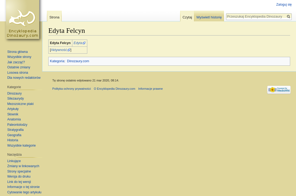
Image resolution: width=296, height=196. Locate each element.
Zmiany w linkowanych (23, 166)
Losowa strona (17, 73)
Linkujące (14, 161)
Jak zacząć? (16, 62)
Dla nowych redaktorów (24, 78)
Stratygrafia (15, 130)
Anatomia (14, 119)
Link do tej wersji (19, 182)
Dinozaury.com (78, 61)
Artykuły (13, 109)
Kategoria (57, 61)
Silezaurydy (15, 98)
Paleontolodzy (17, 125)
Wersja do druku (18, 176)
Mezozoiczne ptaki (20, 104)
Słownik (12, 114)
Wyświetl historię (209, 17)
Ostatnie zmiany (18, 67)
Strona (54, 17)
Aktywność (59, 50)
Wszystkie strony (19, 57)
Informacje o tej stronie (23, 187)
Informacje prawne (150, 88)
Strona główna (17, 52)
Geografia (14, 135)
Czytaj (187, 17)
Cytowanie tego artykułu (24, 192)
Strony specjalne (19, 171)
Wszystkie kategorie (21, 145)
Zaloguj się (284, 4)
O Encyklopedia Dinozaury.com (114, 88)
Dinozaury (14, 93)
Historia (12, 140)
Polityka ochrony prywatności (71, 88)
